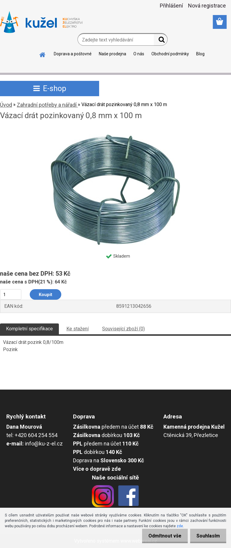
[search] (160, 41)
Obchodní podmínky (170, 53)
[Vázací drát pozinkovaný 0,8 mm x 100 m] (115, 132)
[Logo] (41, 22)
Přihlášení (171, 5)
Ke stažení (77, 329)
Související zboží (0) (123, 329)
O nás (138, 53)
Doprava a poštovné (73, 53)
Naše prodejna (112, 53)
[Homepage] (43, 54)
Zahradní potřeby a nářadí (47, 105)
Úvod (6, 105)
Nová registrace (207, 5)
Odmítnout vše (161, 536)
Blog (200, 53)
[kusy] (10, 294)
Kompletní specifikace (29, 329)
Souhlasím (207, 536)
